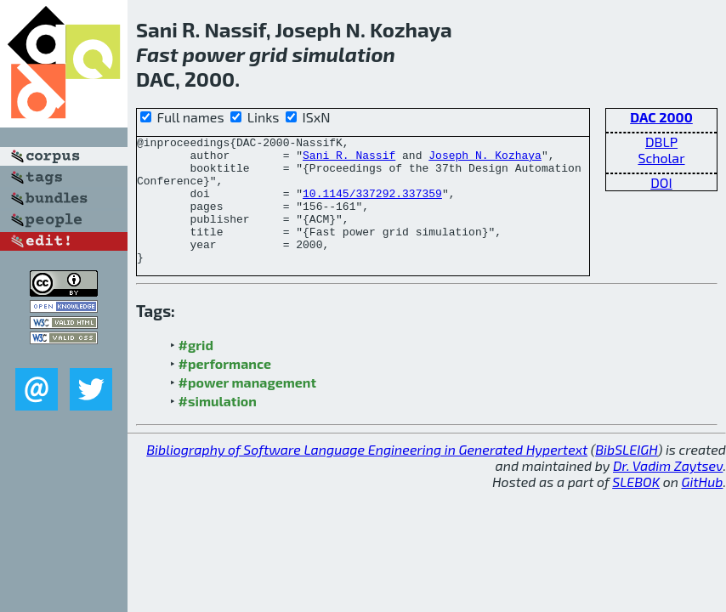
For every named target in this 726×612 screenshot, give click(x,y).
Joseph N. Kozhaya (485, 159)
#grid (196, 370)
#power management (247, 408)
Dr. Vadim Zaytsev (668, 491)
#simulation (218, 426)
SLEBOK (636, 507)
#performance (225, 389)
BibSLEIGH (626, 475)
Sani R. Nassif (349, 159)
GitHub (702, 507)
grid (268, 54)
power (214, 54)
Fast (157, 54)
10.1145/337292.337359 (372, 205)
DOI (661, 182)
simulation (343, 54)
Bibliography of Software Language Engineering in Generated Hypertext (366, 475)
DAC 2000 (661, 117)
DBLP (661, 141)
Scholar (661, 158)
